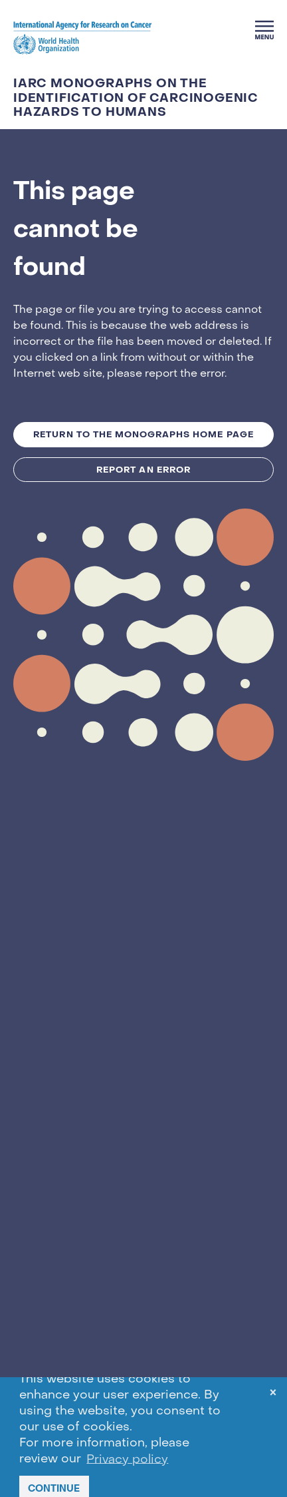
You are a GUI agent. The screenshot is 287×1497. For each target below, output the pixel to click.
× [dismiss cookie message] (273, 1394)
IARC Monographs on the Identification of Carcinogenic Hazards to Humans (135, 98)
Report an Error (143, 469)
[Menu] (264, 30)
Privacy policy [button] (127, 1459)
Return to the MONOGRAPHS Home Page (143, 434)
